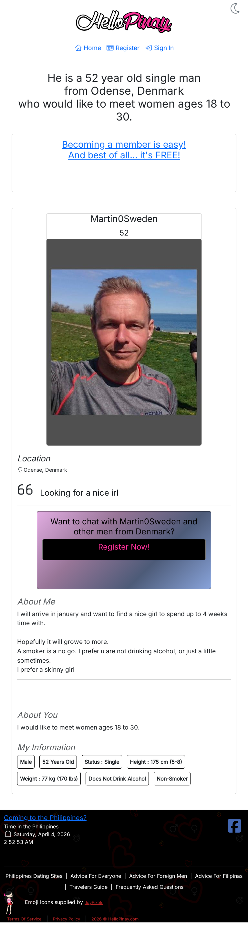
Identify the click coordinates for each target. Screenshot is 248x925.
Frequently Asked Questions (149, 887)
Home (87, 48)
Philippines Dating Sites (33, 876)
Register (123, 48)
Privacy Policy (66, 918)
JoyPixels (94, 902)
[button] (236, 8)
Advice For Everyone (95, 876)
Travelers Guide (88, 887)
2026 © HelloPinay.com (115, 918)
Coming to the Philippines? (45, 818)
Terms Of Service (24, 918)
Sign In (159, 48)
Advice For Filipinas (219, 876)
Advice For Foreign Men (158, 876)
